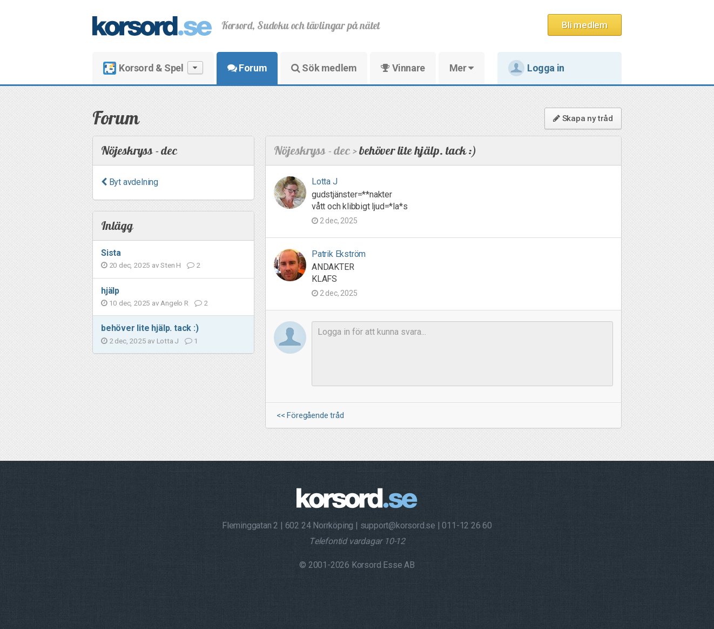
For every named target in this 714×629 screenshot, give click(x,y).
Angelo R (174, 303)
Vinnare (403, 68)
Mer (461, 68)
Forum (247, 68)
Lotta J (168, 340)
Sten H (170, 265)
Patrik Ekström (339, 254)
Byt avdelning (129, 182)
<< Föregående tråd (310, 416)
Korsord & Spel (153, 68)
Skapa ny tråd (583, 118)
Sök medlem (323, 68)
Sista (111, 253)
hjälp (110, 291)
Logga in (536, 68)
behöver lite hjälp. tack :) (150, 328)
